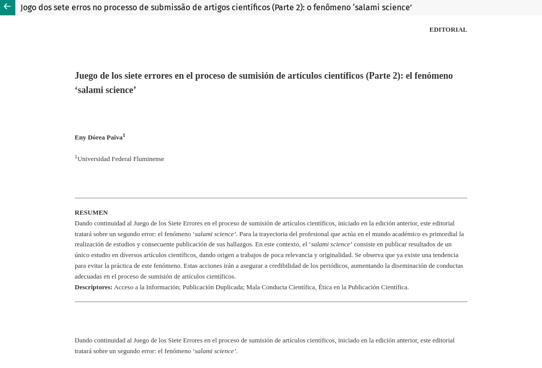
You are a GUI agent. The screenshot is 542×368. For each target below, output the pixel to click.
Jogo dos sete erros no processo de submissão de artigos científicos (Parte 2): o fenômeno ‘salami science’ (216, 7)
